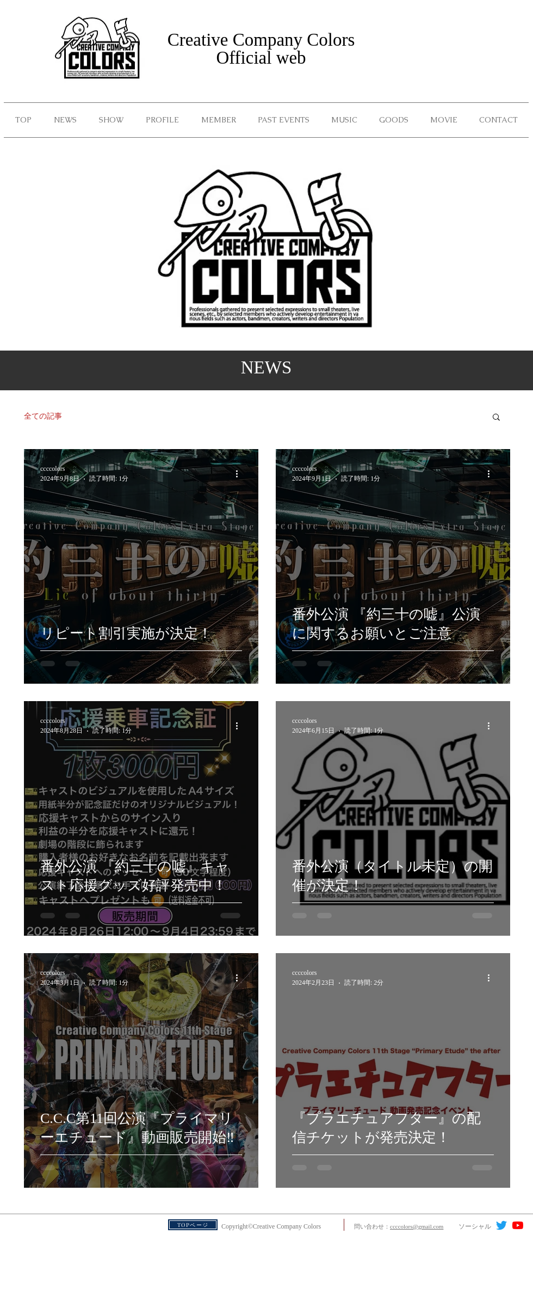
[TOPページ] (193, 1225)
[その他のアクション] (240, 473)
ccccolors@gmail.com (416, 1226)
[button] (283, 120)
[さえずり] (501, 1225)
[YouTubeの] (517, 1225)
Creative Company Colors (261, 40)
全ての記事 (43, 416)
